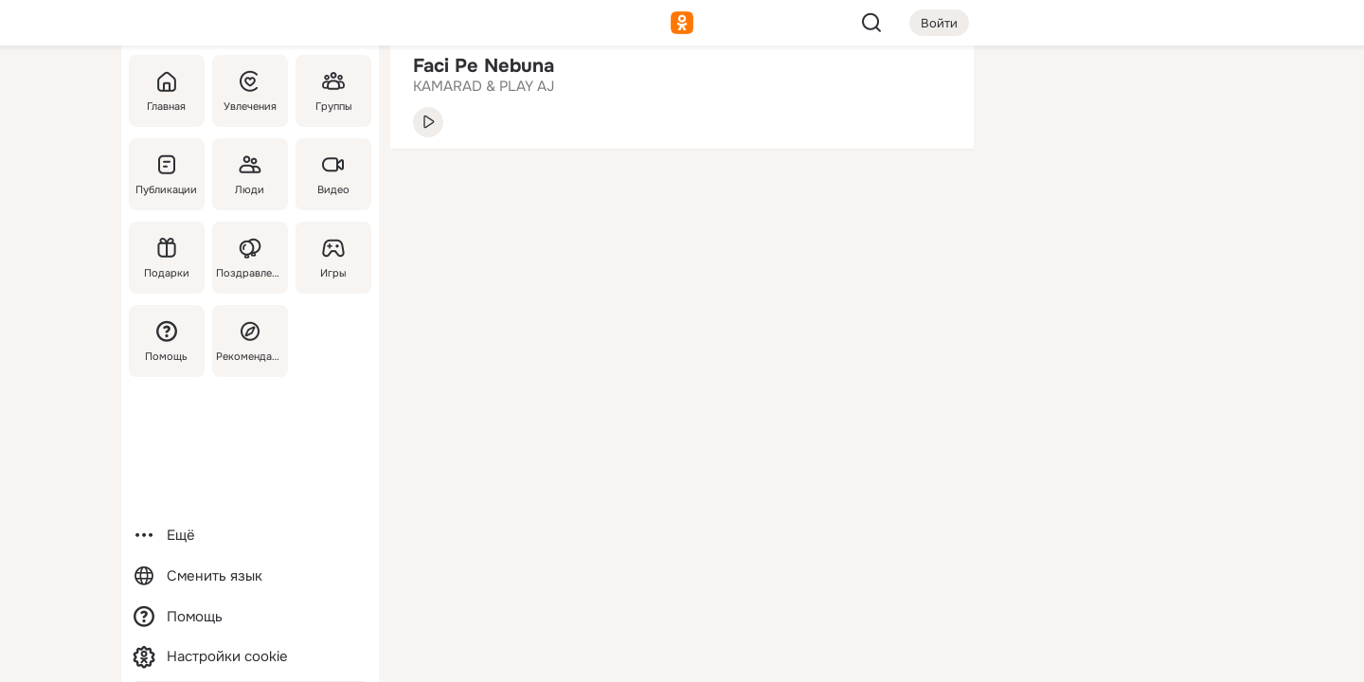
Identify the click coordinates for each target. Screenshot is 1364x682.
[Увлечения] (250, 91)
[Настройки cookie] (250, 657)
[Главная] (166, 91)
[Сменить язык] (250, 576)
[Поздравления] (250, 257)
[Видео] (333, 174)
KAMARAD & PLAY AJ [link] (483, 86)
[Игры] (333, 257)
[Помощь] (166, 341)
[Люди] (250, 174)
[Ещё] (250, 535)
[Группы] (333, 91)
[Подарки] (166, 257)
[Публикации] (166, 174)
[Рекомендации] (250, 341)
